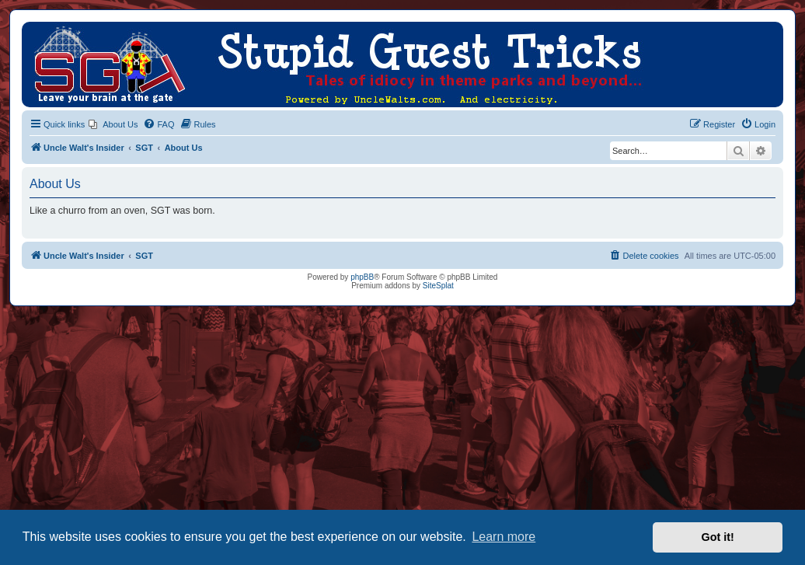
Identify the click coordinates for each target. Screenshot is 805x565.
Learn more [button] (503, 536)
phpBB (362, 277)
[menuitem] (113, 124)
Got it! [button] (718, 537)
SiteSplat (438, 285)
